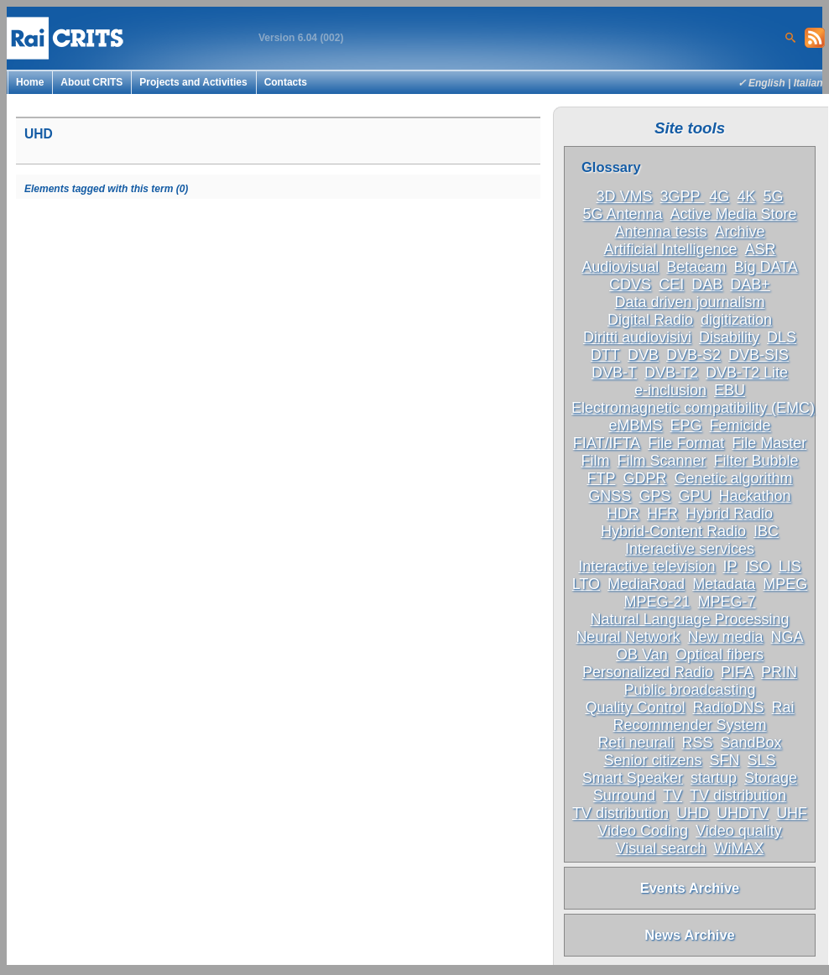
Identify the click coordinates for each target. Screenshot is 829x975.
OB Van (642, 654)
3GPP (682, 196)
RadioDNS (728, 707)
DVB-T (614, 372)
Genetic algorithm (734, 478)
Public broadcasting (689, 689)
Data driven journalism (689, 302)
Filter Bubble (756, 460)
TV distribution (738, 795)
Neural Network (628, 636)
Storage (770, 777)
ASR (760, 249)
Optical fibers (719, 654)
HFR (662, 513)
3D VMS (625, 196)
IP (729, 566)
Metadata (723, 584)
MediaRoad (646, 584)
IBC (766, 531)
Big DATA (765, 266)
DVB (643, 355)
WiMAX (738, 848)
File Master (769, 443)
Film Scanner (661, 460)
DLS (781, 337)
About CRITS (91, 82)
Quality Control (635, 707)
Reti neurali (635, 742)
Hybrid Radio (729, 513)
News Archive (689, 934)
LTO (586, 584)
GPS (654, 495)
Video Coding (642, 830)
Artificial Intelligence (670, 249)
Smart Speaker (632, 777)
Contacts (285, 82)
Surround (624, 795)
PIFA (737, 672)
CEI (671, 284)
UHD (692, 813)
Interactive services (689, 548)
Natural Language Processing (689, 619)
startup (714, 777)
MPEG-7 (727, 601)
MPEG (785, 584)
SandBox (751, 742)
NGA (787, 636)
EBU (729, 390)
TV (672, 795)
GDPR (644, 478)
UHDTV (743, 813)
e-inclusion (670, 390)
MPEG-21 (656, 601)
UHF (791, 813)
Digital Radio (650, 319)
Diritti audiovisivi (637, 337)
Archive (740, 231)
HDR (623, 513)
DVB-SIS (758, 355)
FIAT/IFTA (606, 443)
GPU (695, 495)
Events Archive (690, 887)
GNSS (609, 495)
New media (725, 636)
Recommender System (689, 725)
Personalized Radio (647, 672)
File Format (686, 443)
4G (719, 196)
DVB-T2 (671, 372)
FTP (601, 478)
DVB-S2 (693, 355)
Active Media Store (733, 214)
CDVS (630, 284)
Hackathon (755, 495)
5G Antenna (622, 214)
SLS (762, 760)
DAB (706, 284)
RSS (696, 742)
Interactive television (646, 566)
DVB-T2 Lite (747, 372)
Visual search (661, 848)
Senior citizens (652, 760)
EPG (685, 425)
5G (773, 196)
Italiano (811, 83)
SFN (725, 760)
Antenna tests (660, 231)
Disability (729, 337)
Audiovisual (620, 266)
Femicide (740, 425)
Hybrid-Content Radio (673, 531)
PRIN (779, 672)
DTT (605, 355)
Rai (783, 707)
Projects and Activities (193, 82)
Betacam (696, 266)
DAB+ (750, 284)
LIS (790, 566)
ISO (758, 566)
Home (30, 82)
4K (746, 196)
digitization (736, 319)
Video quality (739, 830)
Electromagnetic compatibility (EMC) (693, 407)
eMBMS (635, 425)
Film (595, 460)
